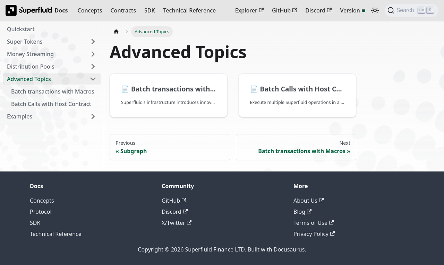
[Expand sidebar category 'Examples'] (93, 116)
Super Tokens (24, 41)
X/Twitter (176, 223)
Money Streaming (30, 54)
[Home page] (116, 31)
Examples (19, 116)
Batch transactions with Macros (52, 91)
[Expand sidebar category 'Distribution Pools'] (93, 66)
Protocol (41, 211)
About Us (308, 200)
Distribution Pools (30, 66)
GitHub (284, 10)
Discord (318, 10)
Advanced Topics (29, 79)
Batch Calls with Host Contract (51, 104)
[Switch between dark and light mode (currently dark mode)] (375, 10)
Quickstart (21, 29)
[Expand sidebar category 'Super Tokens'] (93, 41)
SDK (149, 10)
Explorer (249, 10)
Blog (302, 211)
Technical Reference (189, 10)
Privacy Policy (314, 234)
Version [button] (350, 10)
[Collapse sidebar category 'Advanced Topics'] (93, 79)
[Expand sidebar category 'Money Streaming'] (93, 54)
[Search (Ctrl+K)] (411, 10)
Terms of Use (313, 223)
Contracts (123, 10)
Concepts (90, 10)
